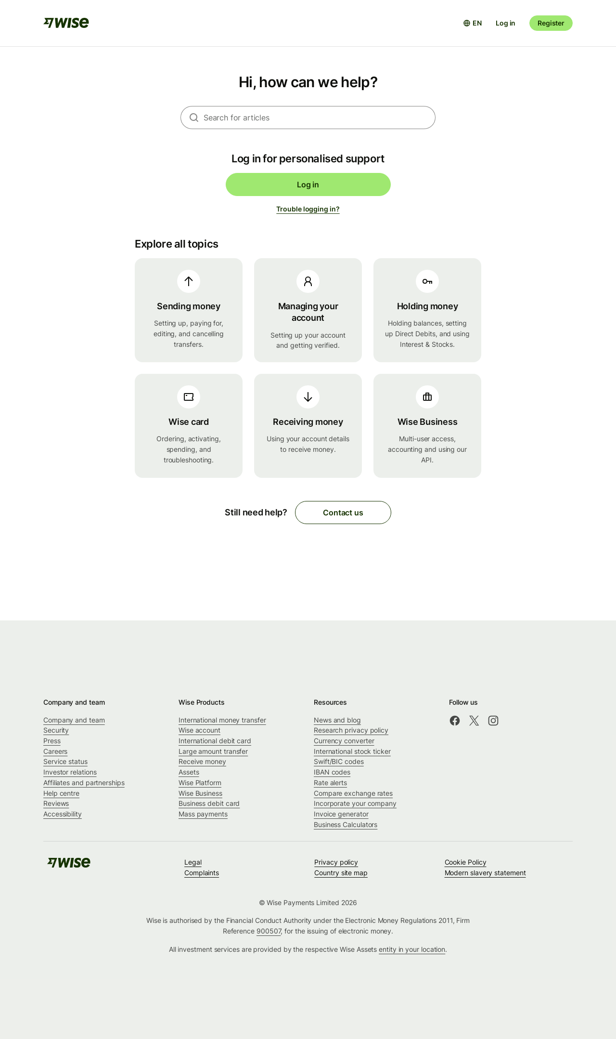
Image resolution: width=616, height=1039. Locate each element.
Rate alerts (330, 782)
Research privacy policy (351, 730)
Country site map (341, 872)
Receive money (202, 761)
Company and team (74, 720)
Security (56, 730)
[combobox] (320, 117)
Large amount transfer (213, 751)
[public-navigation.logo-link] (68, 866)
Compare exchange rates (353, 793)
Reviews (56, 803)
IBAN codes (332, 772)
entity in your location (412, 949)
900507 (269, 931)
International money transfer (222, 720)
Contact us (343, 512)
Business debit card (209, 803)
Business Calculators (345, 824)
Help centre (61, 793)
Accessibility (62, 814)
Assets (189, 772)
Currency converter (344, 741)
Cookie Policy (466, 862)
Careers (55, 751)
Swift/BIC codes (339, 761)
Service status (65, 761)
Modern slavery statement (485, 872)
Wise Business (200, 793)
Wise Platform (200, 782)
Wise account (199, 730)
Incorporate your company (355, 803)
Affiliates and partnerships (84, 782)
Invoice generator (341, 814)
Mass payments (203, 814)
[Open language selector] (472, 23)
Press (52, 741)
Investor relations (70, 772)
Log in (505, 23)
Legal (193, 862)
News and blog (337, 720)
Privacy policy (336, 862)
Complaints (201, 872)
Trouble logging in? (307, 209)
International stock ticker (352, 751)
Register (551, 23)
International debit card (215, 741)
